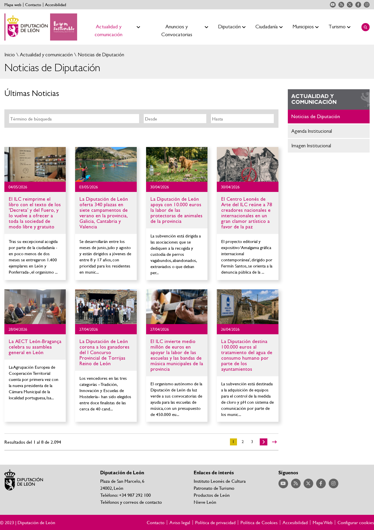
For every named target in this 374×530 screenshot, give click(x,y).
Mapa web (12, 5)
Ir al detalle (35, 164)
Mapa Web (323, 522)
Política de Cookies (259, 522)
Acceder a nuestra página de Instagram (367, 5)
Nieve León (205, 501)
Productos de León (212, 494)
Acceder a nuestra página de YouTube (333, 5)
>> (274, 441)
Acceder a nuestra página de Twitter (350, 5)
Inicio (9, 54)
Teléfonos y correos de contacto (131, 501)
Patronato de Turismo (214, 487)
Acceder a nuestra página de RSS (341, 5)
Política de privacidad (215, 522)
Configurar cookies (355, 522)
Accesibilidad (55, 5)
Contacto (33, 5)
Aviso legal (179, 522)
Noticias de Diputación (100, 54)
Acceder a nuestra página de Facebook (358, 5)
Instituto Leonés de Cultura (220, 480)
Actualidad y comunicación (46, 54)
